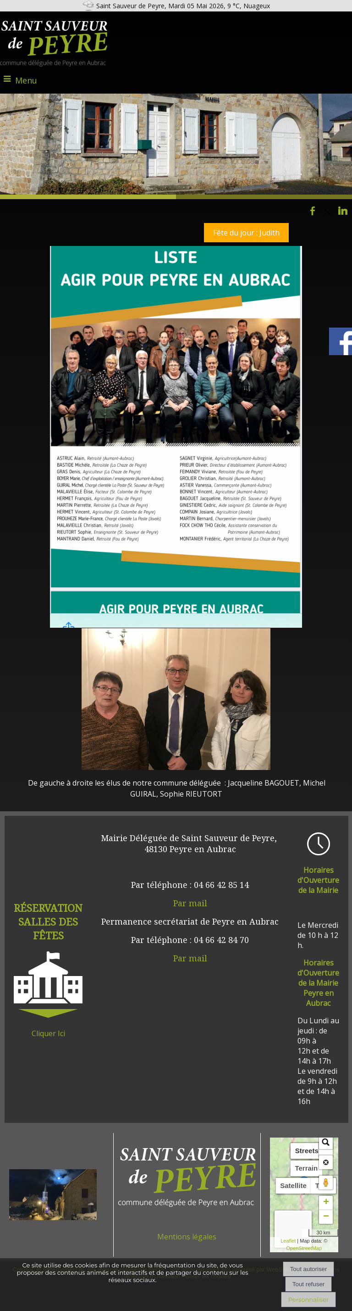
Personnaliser (308, 1299)
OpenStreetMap (304, 1248)
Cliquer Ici (48, 1033)
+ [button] (326, 1203)
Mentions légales (186, 1237)
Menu (26, 80)
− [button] (326, 1217)
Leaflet (288, 1241)
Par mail (190, 903)
